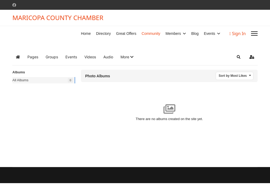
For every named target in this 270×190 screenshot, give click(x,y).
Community (151, 33)
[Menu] (254, 33)
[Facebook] (14, 4)
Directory (103, 33)
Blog (195, 33)
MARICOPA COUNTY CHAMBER (57, 18)
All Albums (20, 80)
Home (86, 33)
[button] (127, 57)
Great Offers (126, 33)
